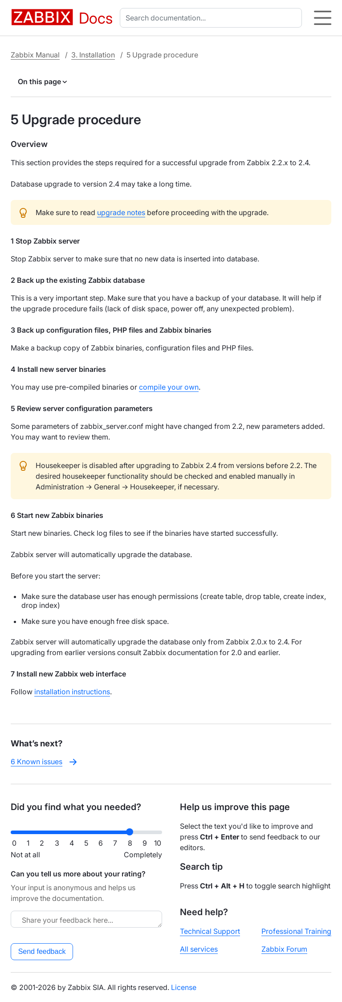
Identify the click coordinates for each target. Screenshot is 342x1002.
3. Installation (93, 54)
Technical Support (210, 931)
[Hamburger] (322, 18)
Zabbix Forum (284, 949)
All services (199, 949)
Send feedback (42, 951)
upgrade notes (121, 212)
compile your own (169, 387)
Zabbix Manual (35, 54)
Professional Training (296, 931)
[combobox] (212, 17)
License (183, 987)
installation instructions (72, 691)
